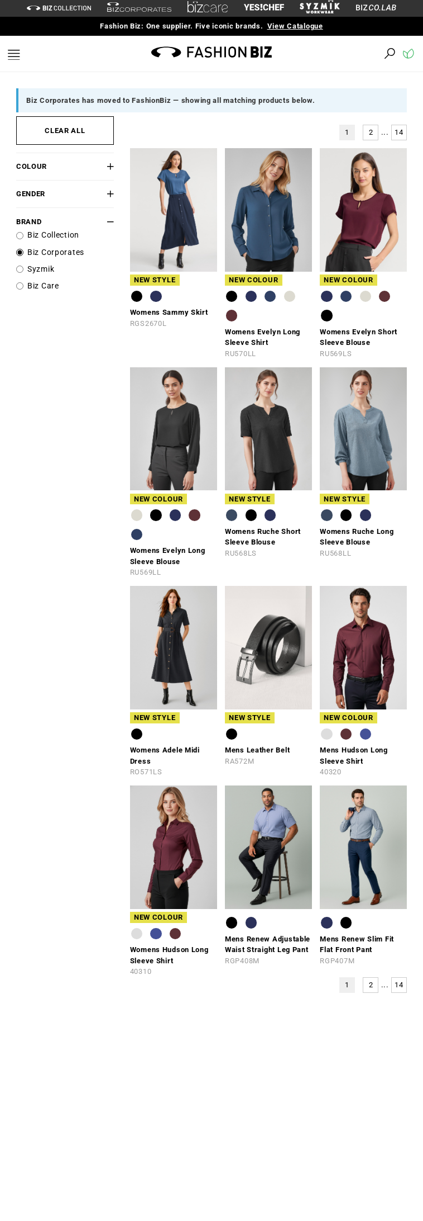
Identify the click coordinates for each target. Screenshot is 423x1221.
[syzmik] (320, 8)
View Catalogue (295, 26)
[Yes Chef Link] (264, 8)
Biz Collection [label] (53, 235)
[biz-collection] (59, 8)
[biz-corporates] (139, 8)
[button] (106, 166)
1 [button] (347, 132)
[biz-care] (208, 8)
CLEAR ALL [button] (65, 130)
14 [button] (399, 132)
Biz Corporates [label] (55, 252)
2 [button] (371, 132)
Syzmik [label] (40, 269)
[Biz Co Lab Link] (376, 8)
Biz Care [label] (43, 286)
